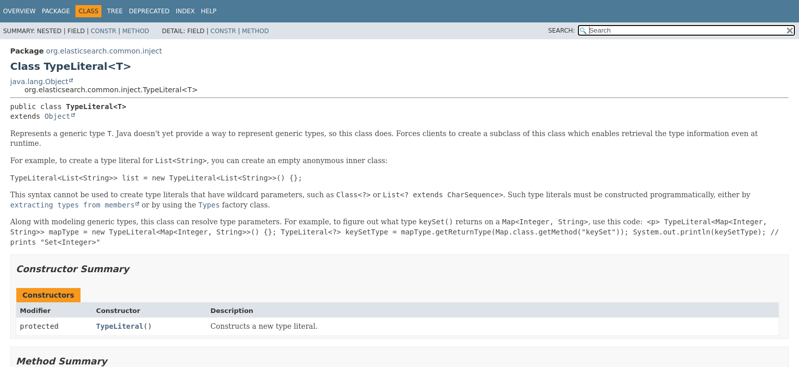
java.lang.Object (39, 81)
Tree (115, 11)
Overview (19, 11)
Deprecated (149, 11)
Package (56, 11)
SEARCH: (561, 30)
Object (57, 116)
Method (135, 31)
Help (209, 11)
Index (185, 11)
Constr (103, 31)
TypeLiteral (120, 326)
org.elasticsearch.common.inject (104, 51)
